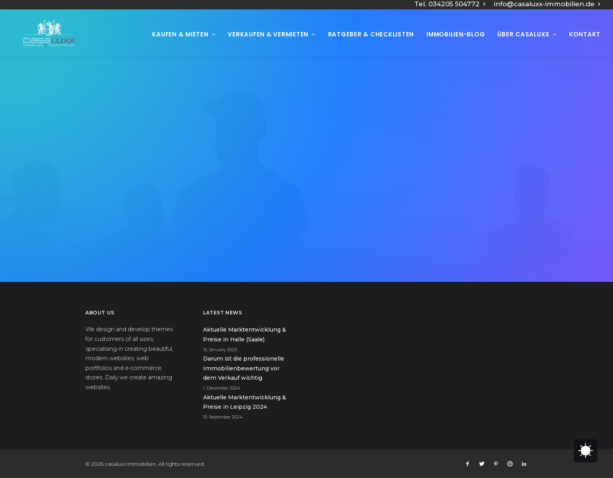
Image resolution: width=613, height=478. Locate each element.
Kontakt (584, 43)
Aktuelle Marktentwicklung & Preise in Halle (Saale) (244, 334)
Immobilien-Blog (455, 43)
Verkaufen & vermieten (271, 43)
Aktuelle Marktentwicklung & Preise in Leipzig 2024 (244, 402)
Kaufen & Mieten (183, 43)
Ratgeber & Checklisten (371, 43)
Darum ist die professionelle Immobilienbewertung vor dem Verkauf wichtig (243, 368)
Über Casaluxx (526, 43)
